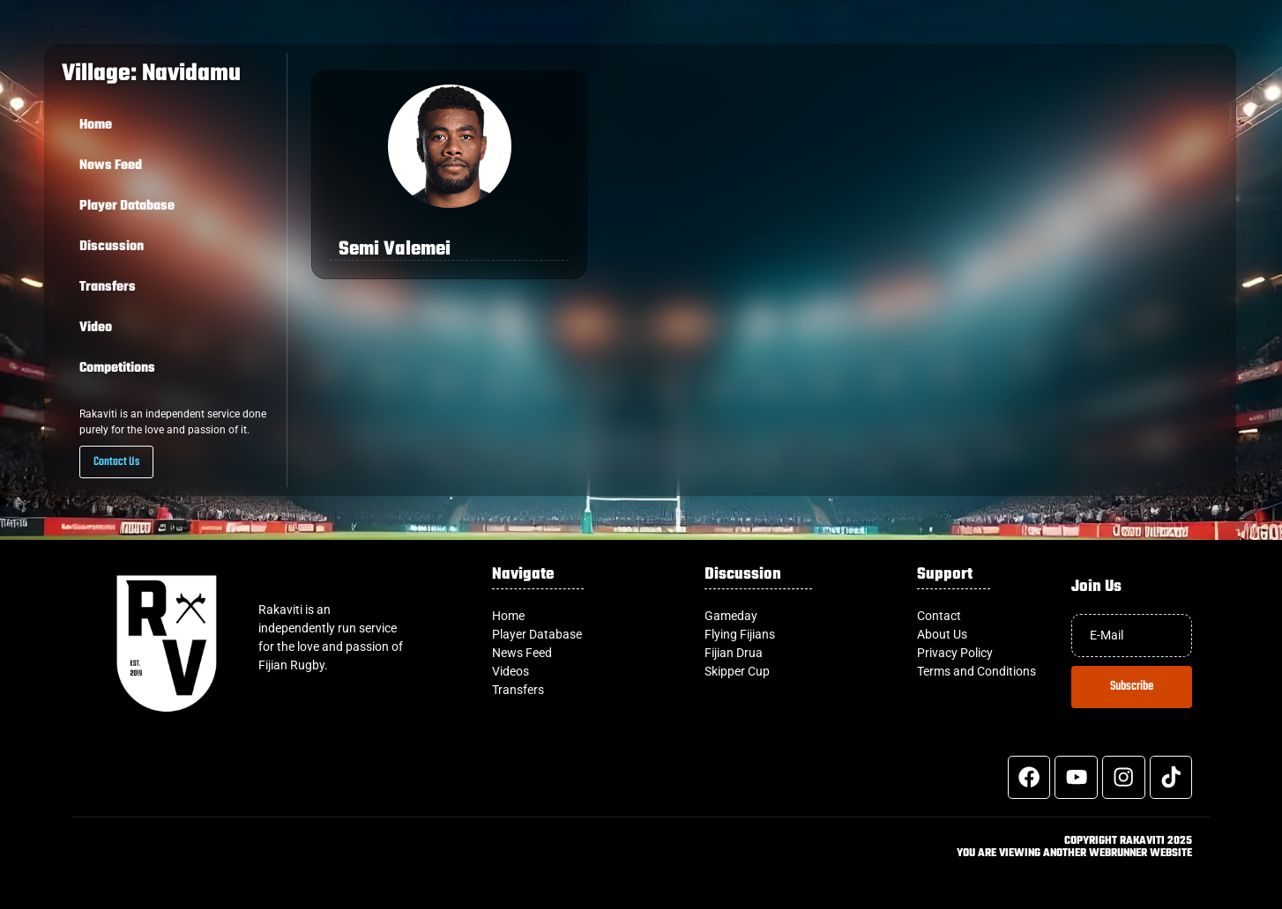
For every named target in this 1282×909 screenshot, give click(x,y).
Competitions (117, 368)
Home (95, 125)
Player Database (127, 206)
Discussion (111, 246)
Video (95, 327)
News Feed (110, 165)
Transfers (107, 287)
